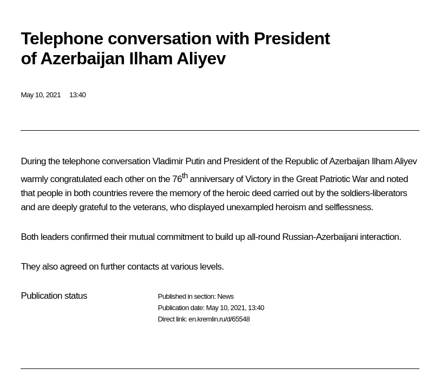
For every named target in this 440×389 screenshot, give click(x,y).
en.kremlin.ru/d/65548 (218, 319)
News (225, 296)
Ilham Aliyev (394, 161)
